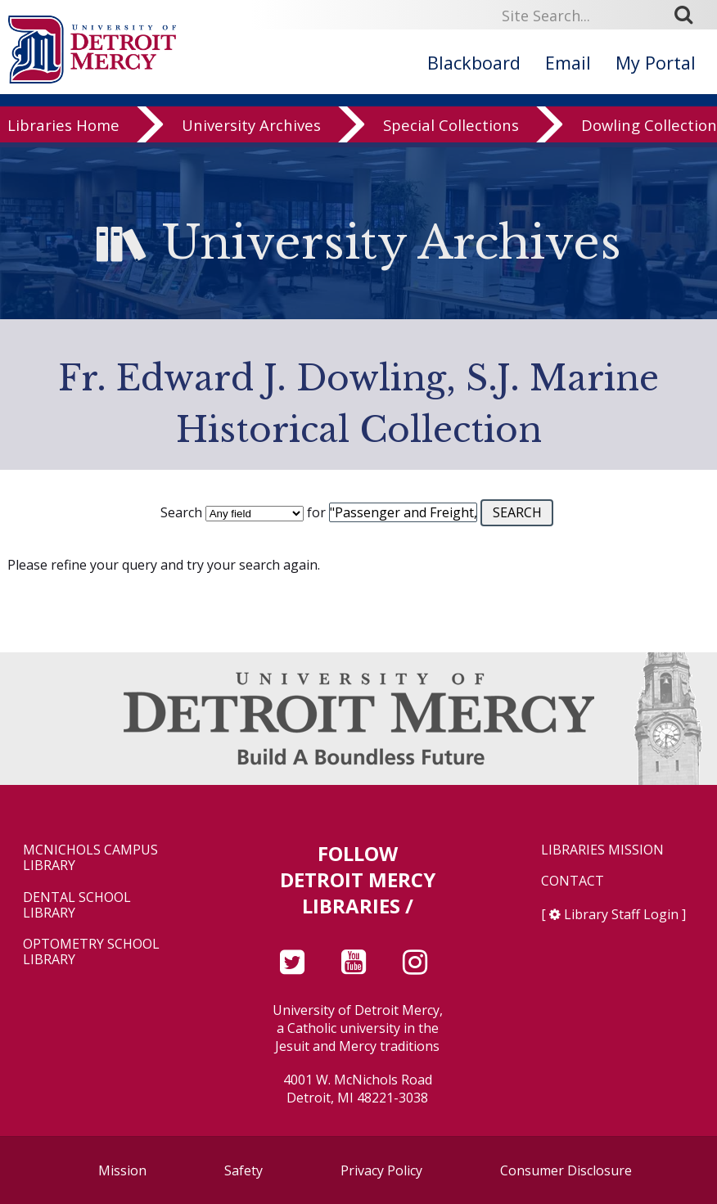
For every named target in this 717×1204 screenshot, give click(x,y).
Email (568, 62)
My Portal (656, 62)
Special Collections (451, 141)
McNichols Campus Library (90, 857)
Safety (243, 1170)
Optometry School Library (91, 951)
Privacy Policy (381, 1170)
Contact (572, 881)
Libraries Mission (602, 850)
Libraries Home (63, 141)
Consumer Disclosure (566, 1170)
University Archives (251, 141)
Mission (122, 1170)
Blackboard (474, 62)
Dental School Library (77, 905)
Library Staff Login (621, 914)
